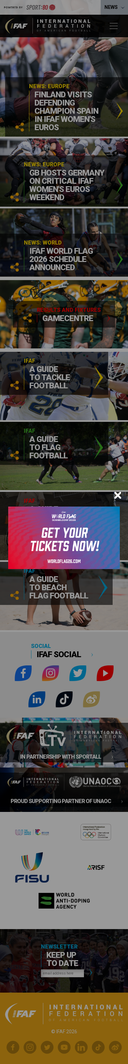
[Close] (117, 495)
